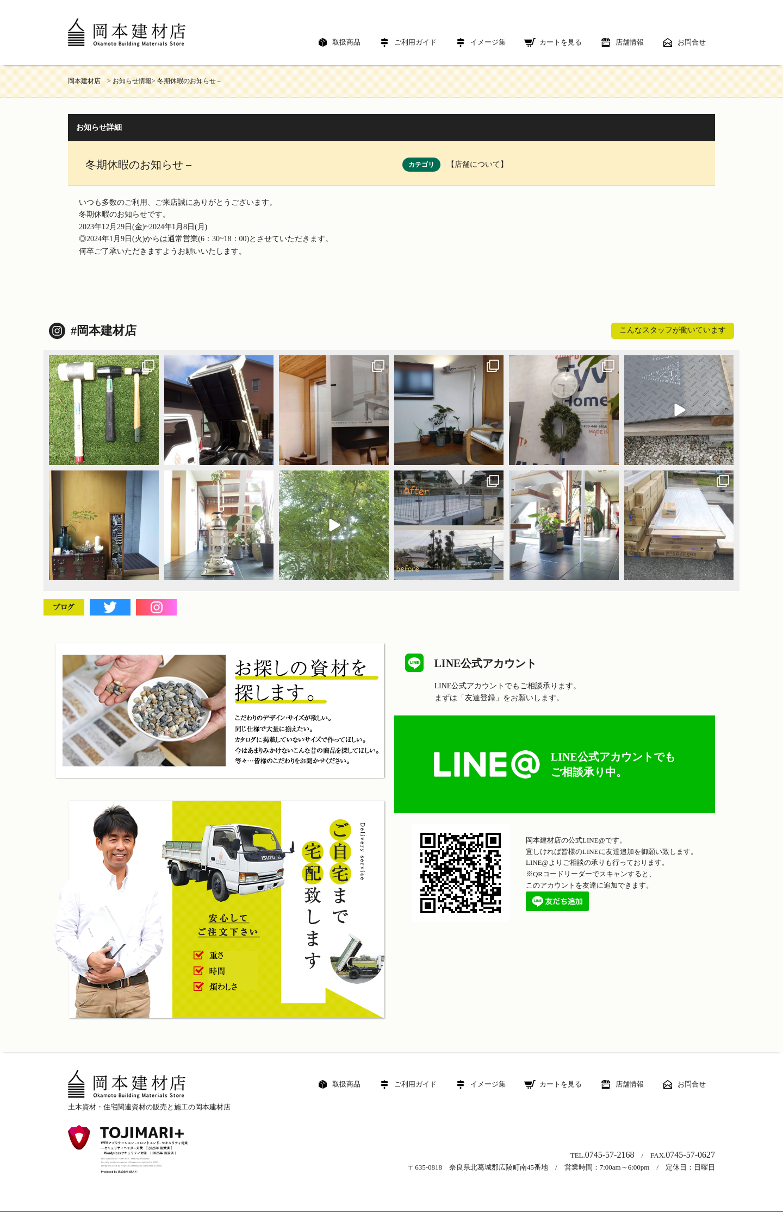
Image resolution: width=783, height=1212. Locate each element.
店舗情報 (630, 42)
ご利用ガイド (415, 42)
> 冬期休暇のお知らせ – (186, 81)
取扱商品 (346, 42)
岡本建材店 (87, 81)
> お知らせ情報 (129, 81)
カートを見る (560, 42)
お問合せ (692, 42)
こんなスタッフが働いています (672, 330)
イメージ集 (488, 42)
